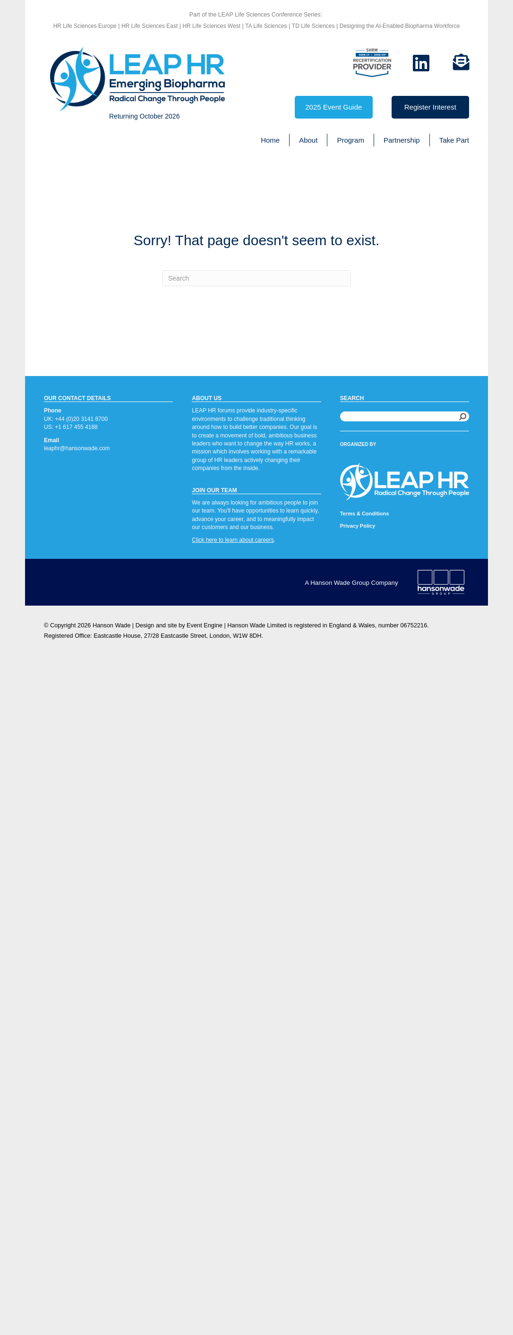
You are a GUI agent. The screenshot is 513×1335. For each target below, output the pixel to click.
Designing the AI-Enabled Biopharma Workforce (400, 26)
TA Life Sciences (266, 26)
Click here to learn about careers (233, 540)
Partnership (402, 140)
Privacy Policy (358, 526)
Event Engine (204, 625)
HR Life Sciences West (210, 26)
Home (270, 140)
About (308, 140)
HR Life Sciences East (149, 26)
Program (350, 140)
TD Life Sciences (313, 26)
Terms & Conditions (364, 513)
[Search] (256, 278)
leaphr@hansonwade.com (77, 448)
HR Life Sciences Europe (85, 26)
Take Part (454, 140)
